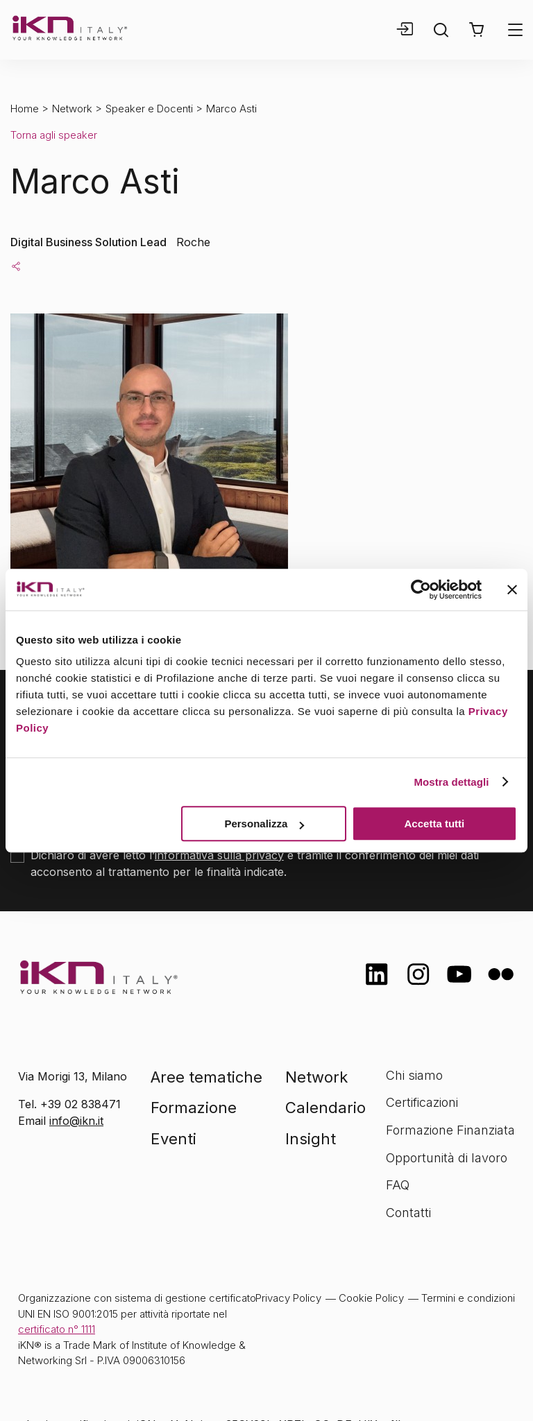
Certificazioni (422, 1102)
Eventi (173, 1139)
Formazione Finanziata (450, 1130)
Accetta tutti (435, 823)
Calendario (325, 1108)
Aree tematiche (206, 1077)
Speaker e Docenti (149, 108)
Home (24, 108)
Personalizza (264, 823)
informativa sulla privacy (219, 855)
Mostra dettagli (451, 782)
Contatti (408, 1212)
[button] (476, 30)
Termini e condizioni (468, 1297)
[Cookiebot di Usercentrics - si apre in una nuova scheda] (421, 589)
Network (72, 108)
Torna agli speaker (53, 134)
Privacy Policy (288, 1297)
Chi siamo (414, 1075)
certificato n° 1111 (56, 1329)
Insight (310, 1139)
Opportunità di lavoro (446, 1158)
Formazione (194, 1108)
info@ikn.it (76, 1121)
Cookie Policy (371, 1297)
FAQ (397, 1185)
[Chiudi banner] (512, 589)
